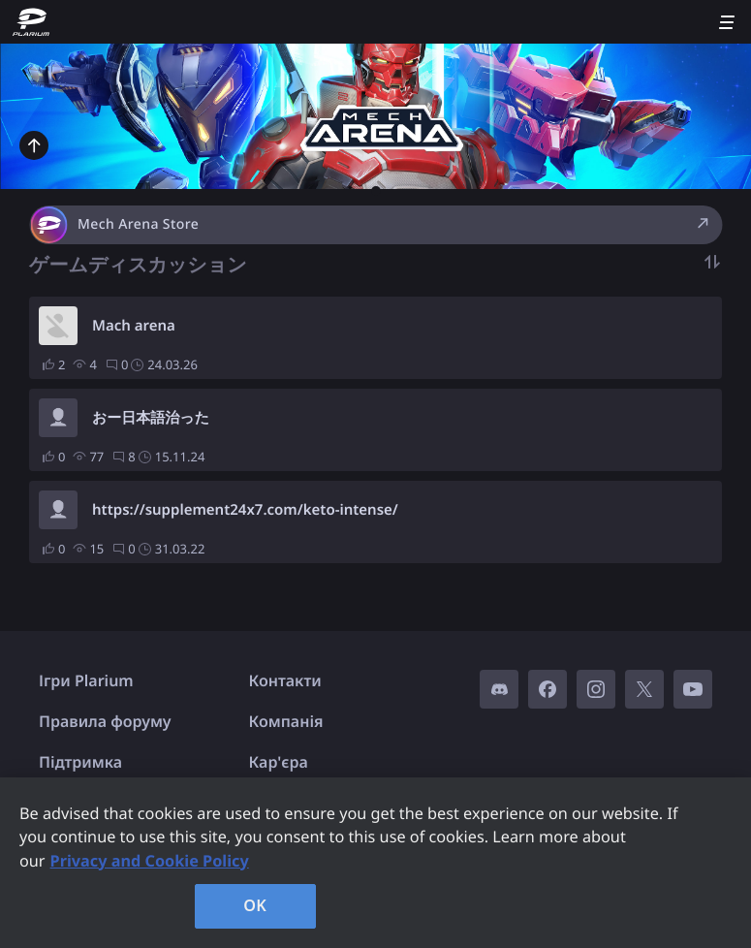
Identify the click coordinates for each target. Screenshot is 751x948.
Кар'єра (278, 762)
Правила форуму (105, 721)
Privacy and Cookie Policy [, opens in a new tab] (149, 860)
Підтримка (80, 762)
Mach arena (133, 325)
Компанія (286, 721)
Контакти (285, 680)
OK (254, 905)
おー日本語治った (150, 417)
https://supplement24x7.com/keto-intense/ (245, 510)
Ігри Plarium (86, 680)
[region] (375, 862)
